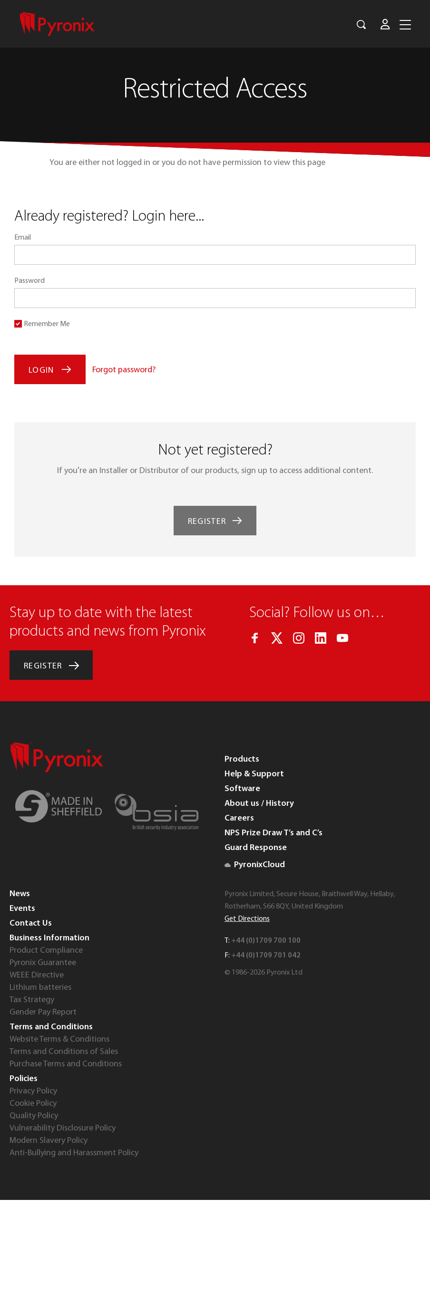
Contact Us (31, 923)
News (20, 894)
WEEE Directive (37, 975)
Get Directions (247, 919)
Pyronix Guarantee (43, 962)
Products (242, 759)
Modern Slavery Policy (49, 1140)
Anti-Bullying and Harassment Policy (74, 1153)
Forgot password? (124, 370)
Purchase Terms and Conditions (66, 1064)
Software (242, 788)
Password (29, 281)
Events (22, 908)
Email (22, 238)
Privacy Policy (33, 1091)
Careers (239, 818)
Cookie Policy (33, 1103)
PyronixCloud (255, 865)
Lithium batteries (40, 987)
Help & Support (254, 774)
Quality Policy (34, 1116)
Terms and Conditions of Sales (64, 1051)
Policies (24, 1078)
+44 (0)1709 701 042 (266, 955)
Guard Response (256, 847)
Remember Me (47, 324)
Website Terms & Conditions (59, 1039)
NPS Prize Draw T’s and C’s (273, 833)
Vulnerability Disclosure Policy (63, 1128)
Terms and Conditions (51, 1027)
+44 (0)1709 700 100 (266, 941)
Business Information (49, 938)
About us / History (259, 803)
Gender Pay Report (43, 1012)
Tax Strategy (32, 1000)
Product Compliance (46, 950)
